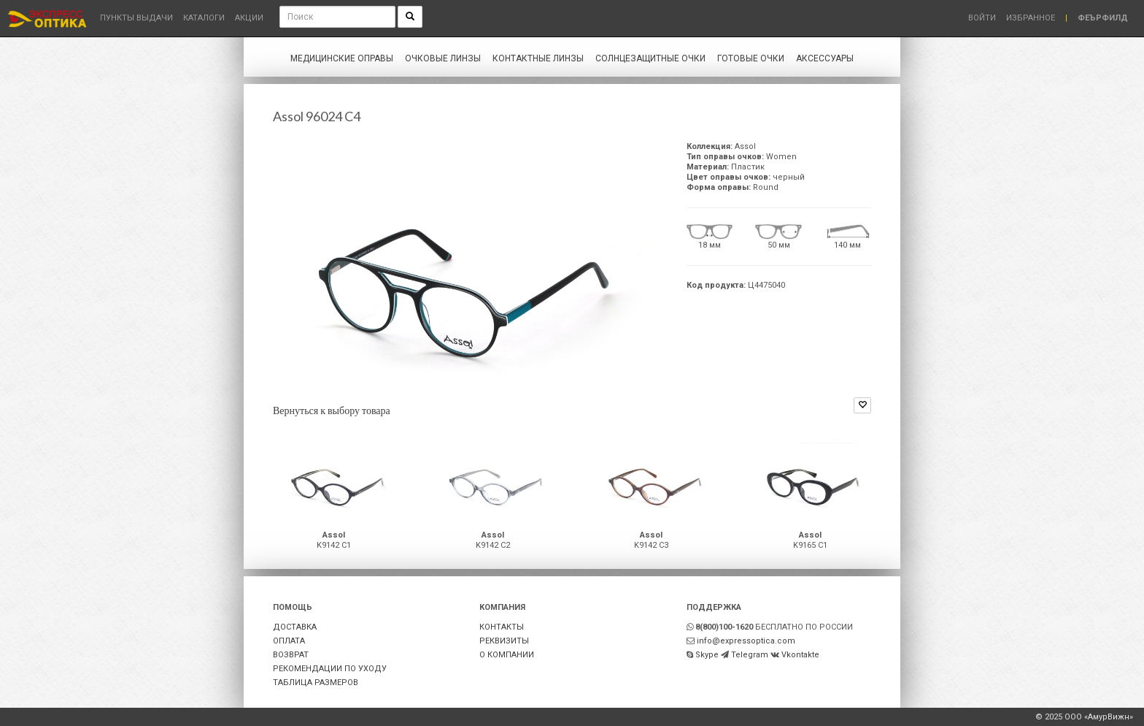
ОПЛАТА (289, 641)
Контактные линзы (538, 58)
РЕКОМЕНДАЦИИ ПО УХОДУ (330, 668)
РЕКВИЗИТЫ (504, 641)
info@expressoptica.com (746, 641)
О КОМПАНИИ (506, 655)
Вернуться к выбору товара (331, 410)
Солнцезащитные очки (650, 58)
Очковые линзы (443, 58)
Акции (249, 18)
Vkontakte (800, 655)
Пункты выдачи (136, 18)
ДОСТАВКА (295, 627)
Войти (982, 18)
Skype (707, 655)
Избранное (1030, 18)
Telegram (749, 655)
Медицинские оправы (341, 58)
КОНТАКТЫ (501, 627)
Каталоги (204, 18)
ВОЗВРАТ (291, 655)
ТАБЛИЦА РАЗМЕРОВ (315, 682)
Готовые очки (750, 58)
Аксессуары (825, 58)
